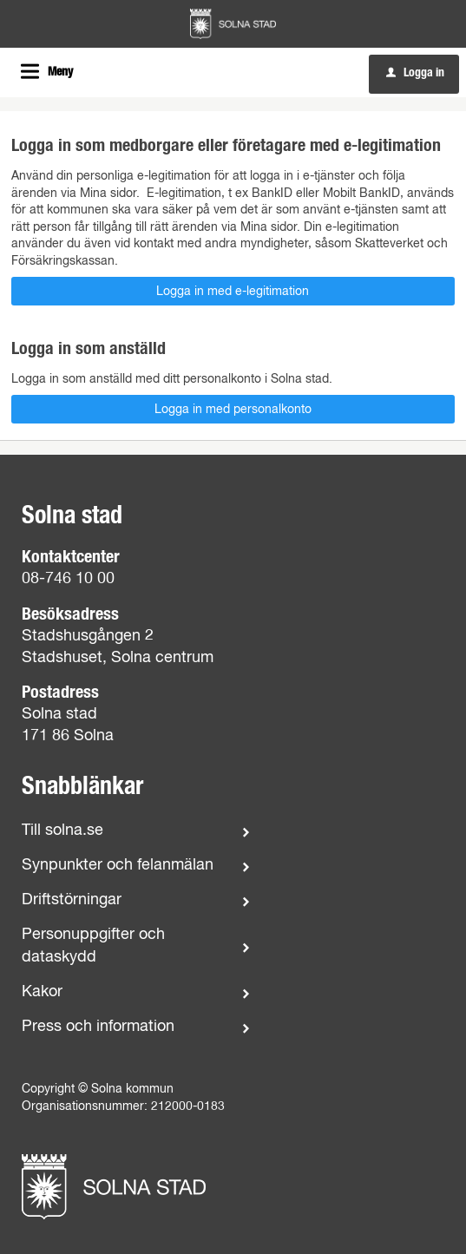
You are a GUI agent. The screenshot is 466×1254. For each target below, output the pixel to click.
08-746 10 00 (68, 579)
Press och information (98, 1026)
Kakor (42, 992)
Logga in (415, 73)
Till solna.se (62, 830)
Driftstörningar (71, 900)
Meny (60, 72)
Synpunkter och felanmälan (117, 865)
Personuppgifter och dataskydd (93, 945)
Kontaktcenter (71, 557)
